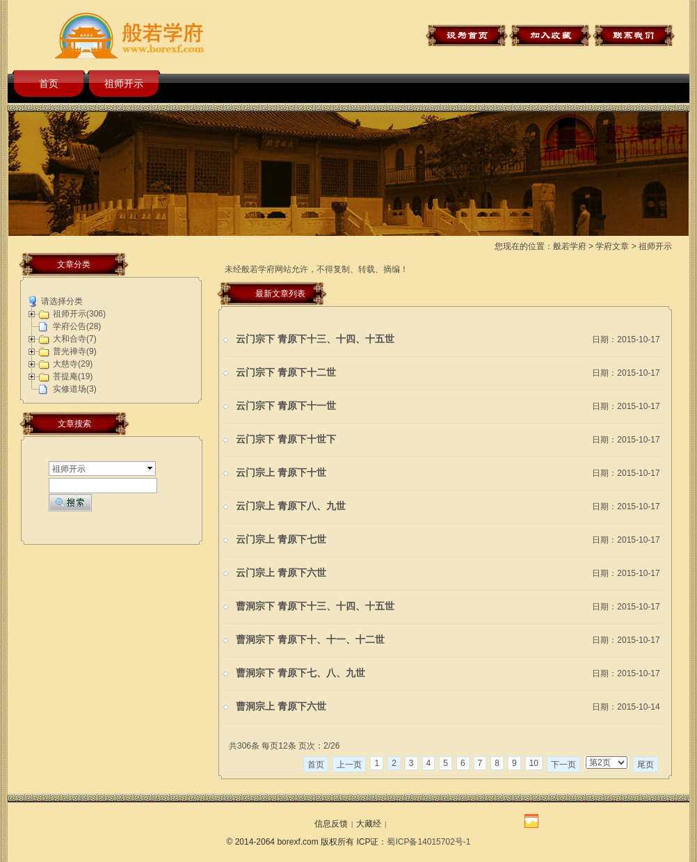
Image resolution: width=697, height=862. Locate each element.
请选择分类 (62, 301)
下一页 (563, 764)
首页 (48, 83)
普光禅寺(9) (75, 351)
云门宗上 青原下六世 (281, 573)
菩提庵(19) (73, 376)
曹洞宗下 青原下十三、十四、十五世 (315, 606)
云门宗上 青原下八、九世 (291, 506)
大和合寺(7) (75, 339)
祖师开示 (123, 83)
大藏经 (368, 824)
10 (533, 763)
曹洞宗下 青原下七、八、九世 (300, 673)
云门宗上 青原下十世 (281, 473)
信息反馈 (331, 824)
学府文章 (612, 246)
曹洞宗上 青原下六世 (281, 706)
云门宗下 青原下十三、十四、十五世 (315, 339)
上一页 (349, 764)
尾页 (645, 764)
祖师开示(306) (79, 314)
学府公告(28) (77, 326)
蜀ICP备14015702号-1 (428, 842)
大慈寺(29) (73, 364)
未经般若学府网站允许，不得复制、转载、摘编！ (316, 269)
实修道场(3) (75, 389)
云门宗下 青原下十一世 (286, 406)
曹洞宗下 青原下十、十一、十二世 (310, 639)
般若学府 (569, 246)
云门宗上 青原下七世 (281, 539)
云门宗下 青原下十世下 (286, 439)
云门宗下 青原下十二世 (286, 372)
